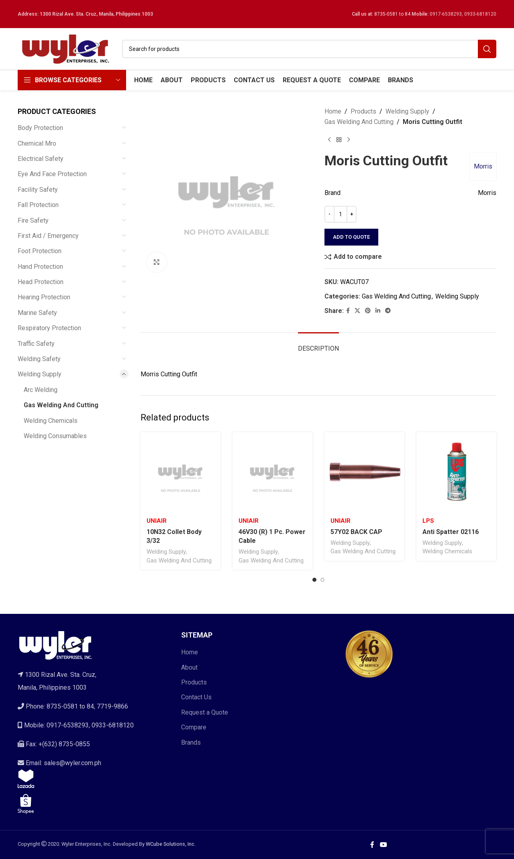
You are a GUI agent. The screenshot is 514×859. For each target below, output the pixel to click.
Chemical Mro (37, 143)
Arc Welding (40, 390)
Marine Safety (37, 313)
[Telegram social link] (388, 310)
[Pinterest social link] (368, 310)
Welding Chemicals (51, 420)
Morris (483, 166)
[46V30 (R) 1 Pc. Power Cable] (272, 472)
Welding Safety (39, 359)
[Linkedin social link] (378, 310)
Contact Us (196, 697)
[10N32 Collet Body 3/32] (180, 472)
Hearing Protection (44, 297)
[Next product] (348, 139)
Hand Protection (40, 266)
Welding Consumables (55, 436)
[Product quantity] (341, 214)
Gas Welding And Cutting (61, 405)
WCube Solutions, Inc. (171, 844)
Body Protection (40, 128)
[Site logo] (66, 48)
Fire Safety (33, 220)
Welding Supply (39, 374)
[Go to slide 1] (314, 580)
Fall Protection (38, 205)
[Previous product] (329, 139)
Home (332, 111)
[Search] (309, 49)
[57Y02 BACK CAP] (364, 472)
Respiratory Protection (49, 328)
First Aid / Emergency (48, 236)
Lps (428, 520)
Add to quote (351, 237)
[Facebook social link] (348, 310)
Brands (191, 742)
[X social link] (357, 310)
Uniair (157, 520)
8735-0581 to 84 (392, 14)
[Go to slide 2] (322, 580)
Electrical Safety (40, 158)
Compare (193, 727)
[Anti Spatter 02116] (456, 472)
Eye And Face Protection (52, 174)
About (189, 667)
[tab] (318, 344)
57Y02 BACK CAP (356, 532)
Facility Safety (38, 189)
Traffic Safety (36, 343)
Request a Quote (204, 712)
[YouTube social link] (383, 845)
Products (363, 111)
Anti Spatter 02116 (450, 532)
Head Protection (40, 282)
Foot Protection (39, 251)
